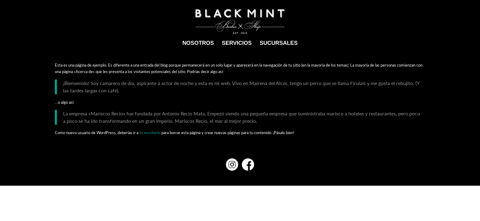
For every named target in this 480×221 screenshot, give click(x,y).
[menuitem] (198, 43)
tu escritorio (149, 132)
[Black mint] (240, 21)
